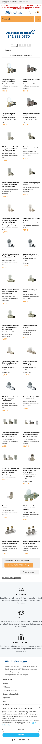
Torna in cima (30, 572)
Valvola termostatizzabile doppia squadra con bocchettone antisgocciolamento (31, 471)
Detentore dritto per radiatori (30, 291)
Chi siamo (6, 687)
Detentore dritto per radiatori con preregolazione (30, 363)
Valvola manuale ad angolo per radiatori (8, 80)
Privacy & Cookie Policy (11, 694)
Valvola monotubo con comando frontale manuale (30, 508)
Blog (4, 701)
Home (5, 683)
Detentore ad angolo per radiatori (31, 80)
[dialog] (21, 724)
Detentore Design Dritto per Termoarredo (31, 398)
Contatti (6, 705)
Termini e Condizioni (10, 690)
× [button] (39, 707)
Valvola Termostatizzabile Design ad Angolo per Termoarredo (10, 256)
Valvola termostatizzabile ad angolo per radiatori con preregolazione (10, 149)
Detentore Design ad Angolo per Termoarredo (31, 255)
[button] (21, 740)
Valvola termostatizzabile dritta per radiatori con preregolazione (10, 292)
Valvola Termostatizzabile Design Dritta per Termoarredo (10, 399)
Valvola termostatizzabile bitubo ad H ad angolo (10, 543)
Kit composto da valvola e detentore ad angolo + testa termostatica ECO (31, 434)
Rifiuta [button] (21, 730)
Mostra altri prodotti (18, 565)
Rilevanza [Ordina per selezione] (21, 50)
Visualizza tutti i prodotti (11, 578)
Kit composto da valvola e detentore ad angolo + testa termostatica (10, 434)
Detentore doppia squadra (8, 507)
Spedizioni (6, 698)
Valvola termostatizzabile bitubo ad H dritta (31, 543)
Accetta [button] (21, 735)
